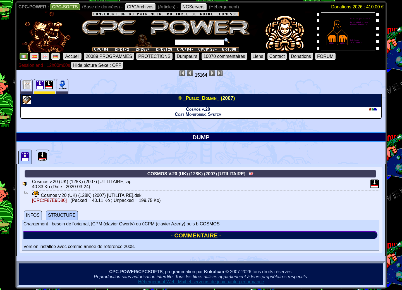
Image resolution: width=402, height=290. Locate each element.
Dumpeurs (187, 56)
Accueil (72, 56)
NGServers (194, 6)
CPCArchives (140, 6)
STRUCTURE (62, 215)
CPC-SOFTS (65, 6)
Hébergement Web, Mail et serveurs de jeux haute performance (201, 281)
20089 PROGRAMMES (109, 56)
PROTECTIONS (154, 56)
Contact (277, 56)
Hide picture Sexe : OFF (97, 65)
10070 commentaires (224, 56)
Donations (301, 56)
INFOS (33, 215)
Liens (258, 56)
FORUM (325, 56)
